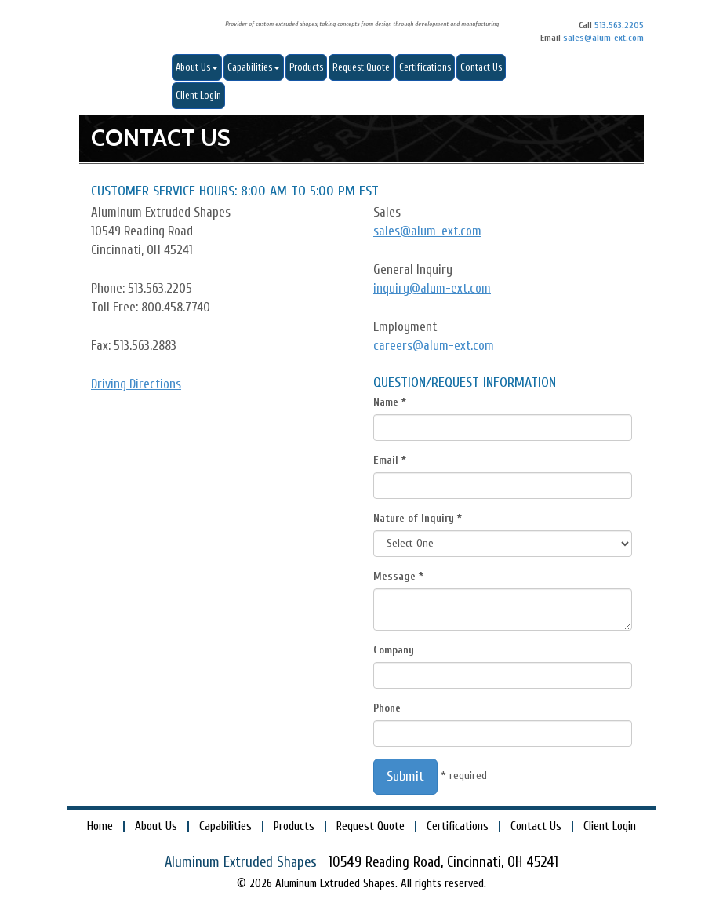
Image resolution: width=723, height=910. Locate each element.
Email (385, 460)
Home (100, 826)
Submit (405, 776)
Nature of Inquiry (413, 518)
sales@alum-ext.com (603, 38)
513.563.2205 (619, 25)
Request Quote (361, 67)
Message (394, 576)
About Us (197, 67)
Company (393, 650)
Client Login (198, 95)
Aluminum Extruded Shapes (134, 29)
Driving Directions (136, 384)
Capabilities (253, 67)
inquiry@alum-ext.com (432, 288)
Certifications (425, 67)
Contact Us (481, 67)
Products (306, 67)
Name (385, 402)
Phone (387, 708)
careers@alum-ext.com (433, 345)
